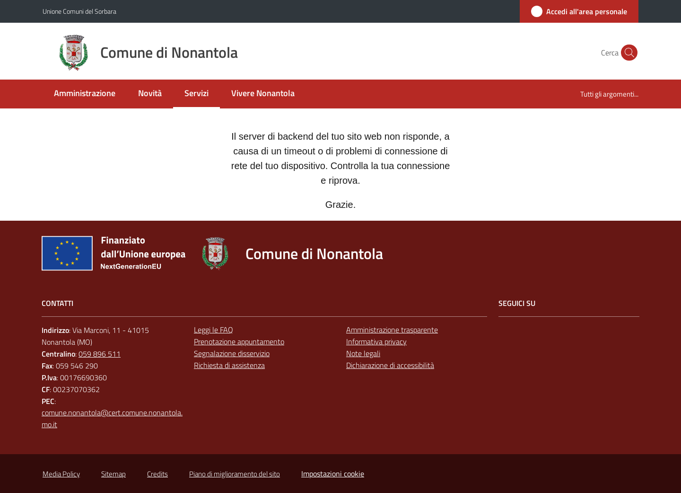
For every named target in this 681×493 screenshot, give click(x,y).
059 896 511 (100, 353)
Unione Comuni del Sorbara (79, 11)
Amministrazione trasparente (392, 329)
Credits (157, 473)
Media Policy (61, 473)
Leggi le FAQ (213, 329)
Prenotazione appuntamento (239, 341)
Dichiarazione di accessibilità (390, 365)
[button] (627, 52)
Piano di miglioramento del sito (234, 473)
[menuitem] (85, 94)
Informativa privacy (376, 341)
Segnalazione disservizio (232, 353)
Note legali (363, 353)
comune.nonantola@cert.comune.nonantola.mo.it (112, 418)
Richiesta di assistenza (229, 365)
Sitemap (113, 473)
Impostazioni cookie (332, 473)
